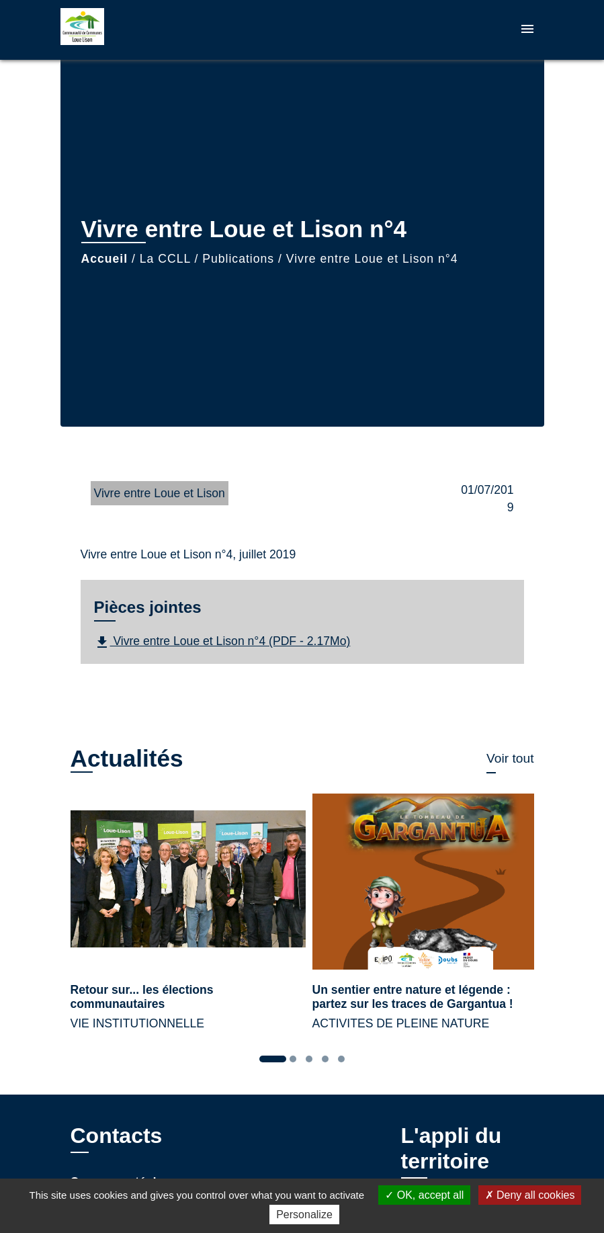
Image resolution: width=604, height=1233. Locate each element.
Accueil (104, 258)
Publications (238, 258)
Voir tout (509, 758)
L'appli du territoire (451, 1148)
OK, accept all (424, 1195)
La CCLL (165, 258)
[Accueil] (144, 30)
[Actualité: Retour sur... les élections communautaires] (181, 920)
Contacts (117, 1135)
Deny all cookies (530, 1195)
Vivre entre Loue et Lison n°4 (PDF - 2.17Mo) (222, 642)
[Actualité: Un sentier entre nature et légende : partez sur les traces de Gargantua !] (423, 920)
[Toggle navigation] (527, 29)
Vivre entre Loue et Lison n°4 (372, 258)
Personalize (304, 1214)
